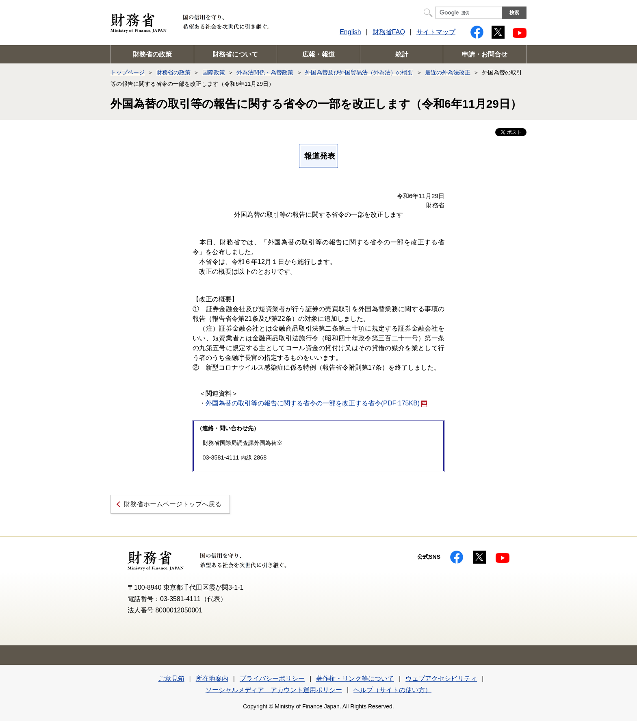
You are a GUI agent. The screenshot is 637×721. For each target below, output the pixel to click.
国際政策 (213, 72)
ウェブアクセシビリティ (441, 678)
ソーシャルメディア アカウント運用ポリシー (274, 689)
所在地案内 (212, 678)
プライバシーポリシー (272, 678)
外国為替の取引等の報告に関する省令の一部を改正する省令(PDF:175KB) (316, 403)
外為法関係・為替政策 (264, 72)
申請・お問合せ (484, 54)
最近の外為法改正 (447, 72)
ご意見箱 (171, 678)
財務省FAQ (389, 31)
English (350, 31)
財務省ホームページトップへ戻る (172, 504)
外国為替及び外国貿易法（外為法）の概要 (359, 72)
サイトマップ (435, 31)
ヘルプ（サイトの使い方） (392, 689)
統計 (401, 54)
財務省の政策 (152, 54)
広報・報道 (318, 54)
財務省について (235, 54)
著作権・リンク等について (355, 678)
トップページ (127, 72)
